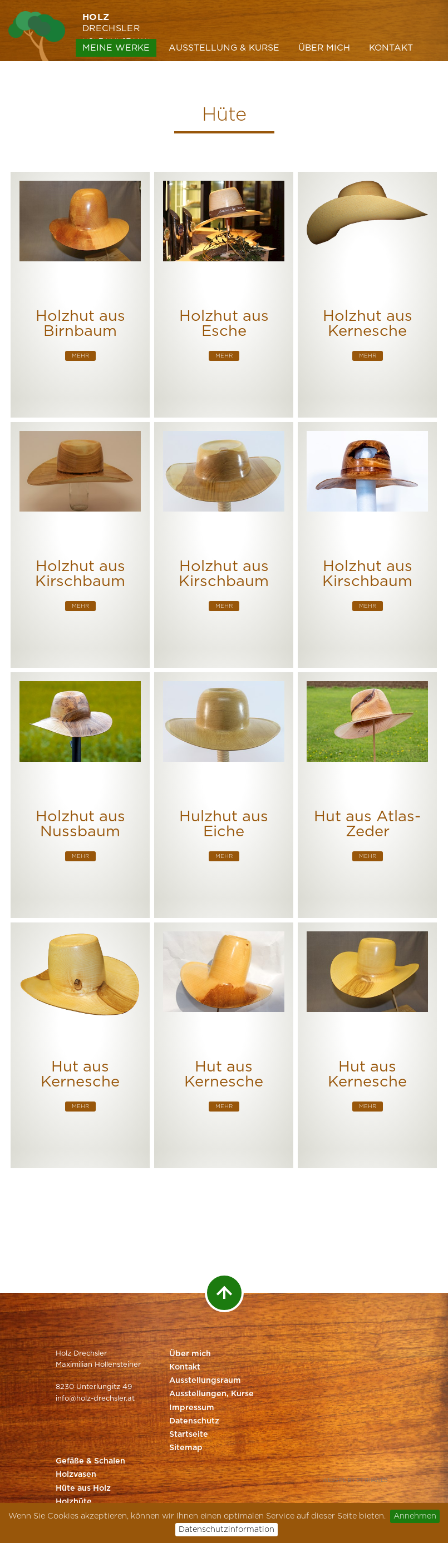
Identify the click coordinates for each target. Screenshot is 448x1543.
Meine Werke (116, 47)
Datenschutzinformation (226, 1529)
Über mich (324, 47)
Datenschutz (194, 1421)
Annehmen (414, 1516)
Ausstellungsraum (205, 1381)
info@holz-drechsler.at (95, 1398)
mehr (80, 356)
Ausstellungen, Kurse (211, 1394)
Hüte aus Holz (83, 1488)
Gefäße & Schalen (90, 1461)
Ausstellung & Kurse (224, 47)
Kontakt (391, 47)
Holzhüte (74, 1502)
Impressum (191, 1408)
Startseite (188, 1434)
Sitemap (186, 1448)
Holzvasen (76, 1474)
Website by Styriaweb (355, 1480)
